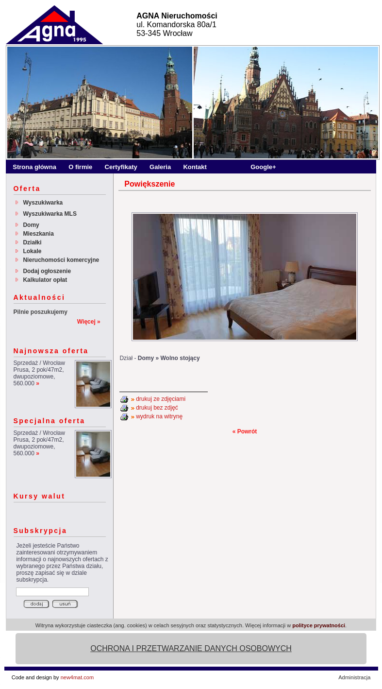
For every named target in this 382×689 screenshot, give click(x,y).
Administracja (354, 677)
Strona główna (34, 167)
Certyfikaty (121, 167)
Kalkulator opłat (45, 279)
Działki (32, 242)
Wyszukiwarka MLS (49, 213)
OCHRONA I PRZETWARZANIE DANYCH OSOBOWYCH (191, 648)
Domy (31, 225)
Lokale (32, 251)
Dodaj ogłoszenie (47, 271)
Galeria (160, 167)
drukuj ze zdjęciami (160, 399)
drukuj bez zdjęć (157, 407)
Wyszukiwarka (43, 202)
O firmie (80, 167)
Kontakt (194, 167)
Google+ (263, 167)
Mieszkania (38, 233)
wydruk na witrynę (159, 416)
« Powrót (245, 431)
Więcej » (88, 321)
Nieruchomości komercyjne (61, 260)
